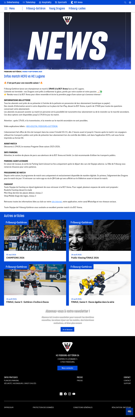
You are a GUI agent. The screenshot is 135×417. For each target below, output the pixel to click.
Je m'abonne (67, 329)
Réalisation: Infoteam (121, 407)
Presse (80, 380)
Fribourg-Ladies (77, 8)
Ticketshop (29, 2)
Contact (127, 380)
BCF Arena (76, 2)
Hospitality (45, 2)
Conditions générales (82, 407)
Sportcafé (61, 2)
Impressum (8, 407)
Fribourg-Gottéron (35, 8)
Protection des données (43, 407)
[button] (130, 2)
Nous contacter (67, 368)
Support (127, 383)
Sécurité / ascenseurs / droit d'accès (20, 383)
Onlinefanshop (11, 2)
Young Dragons (57, 8)
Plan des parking (11, 380)
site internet (57, 201)
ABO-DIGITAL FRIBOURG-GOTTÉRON (41, 126)
